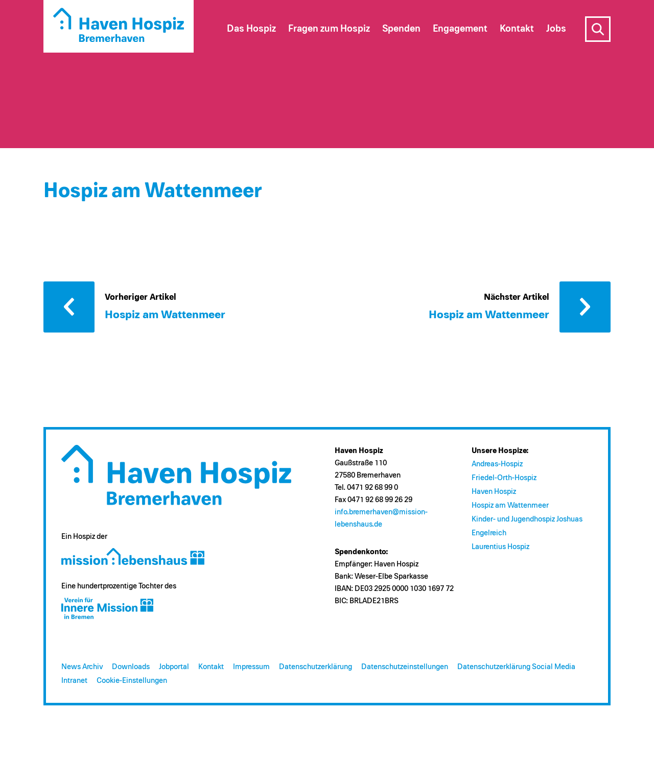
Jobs (556, 29)
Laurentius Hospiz (500, 547)
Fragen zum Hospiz (329, 29)
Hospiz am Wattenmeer (510, 505)
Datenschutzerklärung (315, 667)
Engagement (460, 29)
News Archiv (82, 667)
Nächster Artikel (585, 307)
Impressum (251, 667)
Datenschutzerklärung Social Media (516, 667)
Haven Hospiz (494, 491)
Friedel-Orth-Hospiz (504, 478)
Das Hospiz (251, 29)
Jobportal (174, 667)
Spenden (401, 29)
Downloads (131, 667)
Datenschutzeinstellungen (404, 667)
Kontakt (211, 667)
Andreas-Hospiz (497, 464)
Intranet (74, 680)
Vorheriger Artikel (69, 307)
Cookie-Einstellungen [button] (132, 680)
